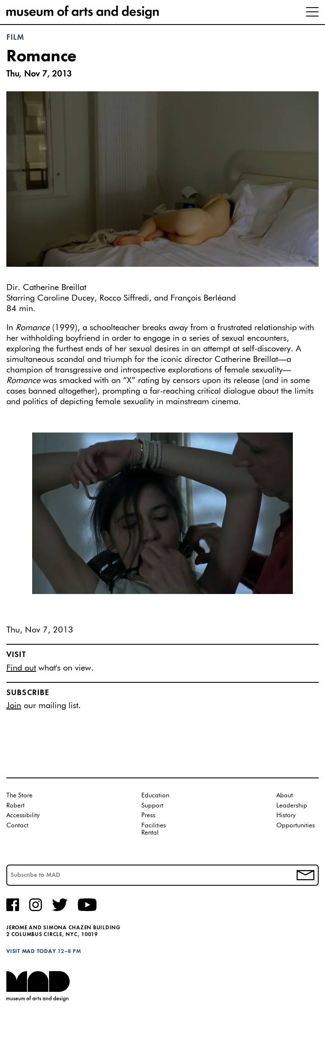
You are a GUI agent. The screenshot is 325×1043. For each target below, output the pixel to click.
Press (148, 815)
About (284, 795)
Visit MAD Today (31, 951)
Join (13, 705)
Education (155, 795)
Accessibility (23, 815)
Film (15, 37)
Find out (21, 668)
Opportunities (295, 825)
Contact (17, 825)
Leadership (291, 805)
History (286, 815)
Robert (15, 805)
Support (152, 805)
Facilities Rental (153, 829)
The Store (19, 795)
